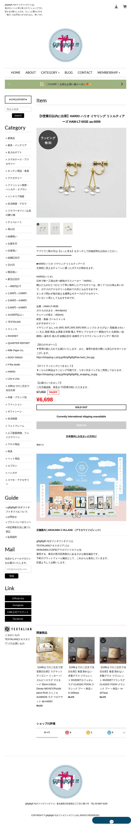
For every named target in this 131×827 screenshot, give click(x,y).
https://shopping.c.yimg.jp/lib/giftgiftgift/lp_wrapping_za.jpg (66, 374)
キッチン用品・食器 (18, 171)
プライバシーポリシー (19, 522)
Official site (18, 598)
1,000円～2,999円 (17, 293)
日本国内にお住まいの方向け (81, 436)
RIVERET (13, 336)
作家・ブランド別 (17, 397)
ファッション (15, 404)
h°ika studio (14, 364)
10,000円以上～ (16, 314)
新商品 (11, 138)
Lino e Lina (13, 378)
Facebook (18, 618)
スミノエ (12, 329)
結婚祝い (12, 236)
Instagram (18, 605)
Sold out (81, 425)
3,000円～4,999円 (17, 300)
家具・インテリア (17, 145)
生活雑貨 (12, 418)
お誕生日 (12, 243)
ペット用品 (14, 458)
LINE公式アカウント (18, 612)
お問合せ (12, 516)
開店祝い (12, 272)
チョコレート (15, 222)
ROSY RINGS (15, 357)
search (18, 115)
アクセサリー (15, 178)
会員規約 (12, 537)
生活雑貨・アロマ (17, 203)
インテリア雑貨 (16, 196)
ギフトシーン (15, 411)
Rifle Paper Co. (16, 350)
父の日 (11, 264)
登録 (11, 576)
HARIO (11, 371)
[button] (50, 72)
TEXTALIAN (14, 321)
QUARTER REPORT (19, 343)
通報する (40, 445)
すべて (47, 732)
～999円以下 (14, 286)
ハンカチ (12, 472)
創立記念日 (14, 279)
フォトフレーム (16, 425)
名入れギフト (15, 152)
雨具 (10, 451)
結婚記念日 (14, 257)
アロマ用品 (14, 444)
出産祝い (12, 250)
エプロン (12, 465)
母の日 (11, 229)
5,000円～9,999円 (17, 307)
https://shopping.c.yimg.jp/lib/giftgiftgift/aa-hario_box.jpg (65, 357)
